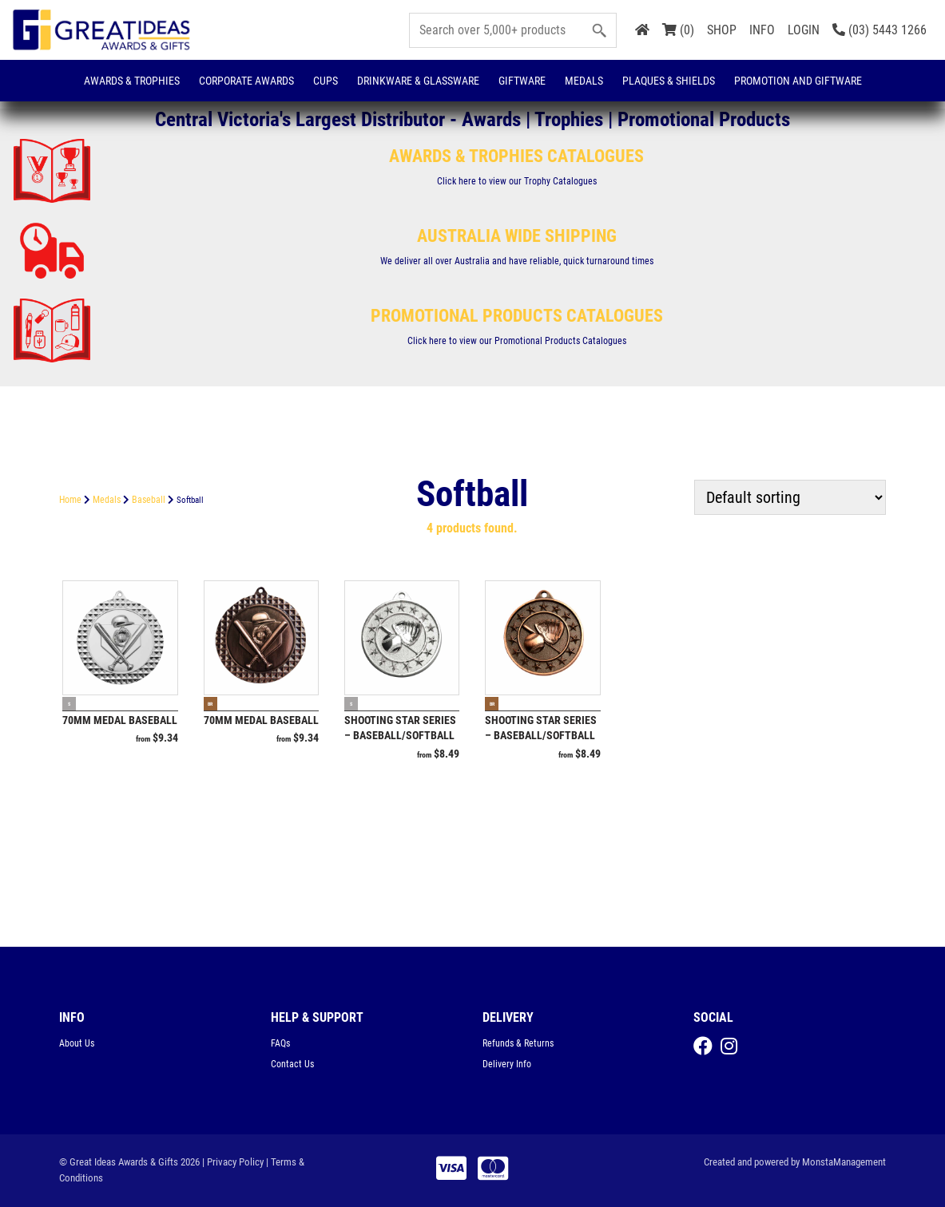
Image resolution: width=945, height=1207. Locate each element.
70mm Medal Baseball (119, 720)
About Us (76, 1043)
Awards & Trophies (132, 80)
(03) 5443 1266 (879, 30)
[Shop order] (790, 497)
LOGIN (804, 30)
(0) (678, 30)
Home (70, 499)
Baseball (148, 499)
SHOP (722, 30)
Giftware (522, 80)
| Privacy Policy (233, 1162)
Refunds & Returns (518, 1043)
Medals (584, 80)
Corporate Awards (246, 80)
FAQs (280, 1043)
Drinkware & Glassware (418, 80)
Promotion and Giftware (798, 80)
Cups (325, 80)
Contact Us (292, 1064)
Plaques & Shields (668, 80)
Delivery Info (506, 1064)
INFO (762, 30)
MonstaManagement (844, 1162)
